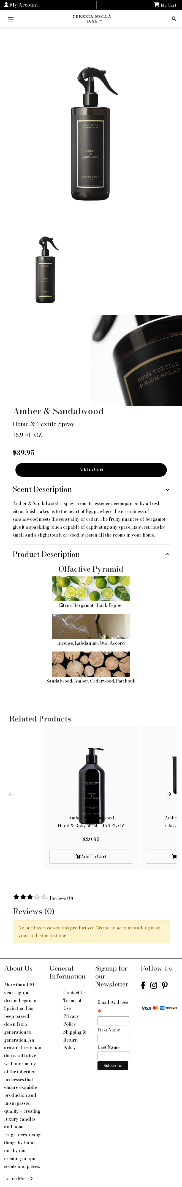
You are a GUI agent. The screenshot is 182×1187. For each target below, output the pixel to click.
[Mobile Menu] (10, 18)
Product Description (46, 554)
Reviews (61, 898)
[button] (170, 797)
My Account (21, 5)
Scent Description (42, 489)
